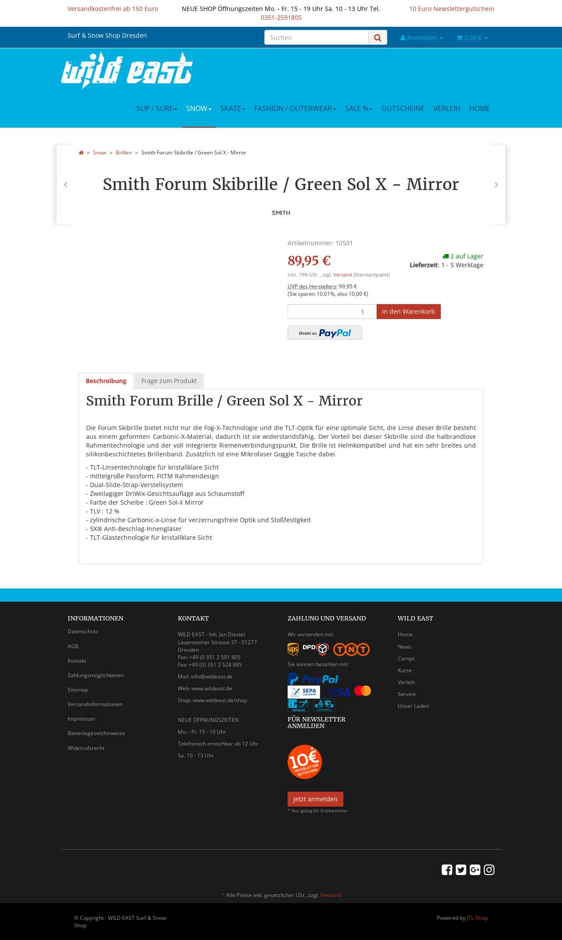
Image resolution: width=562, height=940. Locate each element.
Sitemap (78, 689)
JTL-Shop (477, 918)
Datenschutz (83, 631)
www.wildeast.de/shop (220, 700)
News (404, 646)
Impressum (81, 718)
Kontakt (77, 660)
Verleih (447, 108)
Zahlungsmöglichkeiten (96, 675)
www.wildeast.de (211, 688)
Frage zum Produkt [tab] (169, 381)
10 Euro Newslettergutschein (451, 8)
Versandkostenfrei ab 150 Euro (113, 8)
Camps (406, 658)
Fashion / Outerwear (295, 108)
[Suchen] (316, 37)
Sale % (359, 108)
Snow (199, 108)
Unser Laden (413, 706)
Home (479, 108)
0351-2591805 (281, 17)
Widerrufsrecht (86, 748)
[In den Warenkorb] (408, 311)
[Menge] (332, 311)
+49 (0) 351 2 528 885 (215, 664)
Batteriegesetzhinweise (96, 733)
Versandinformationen (95, 704)
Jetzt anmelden (315, 799)
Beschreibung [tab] (106, 381)
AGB (73, 646)
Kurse (405, 670)
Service (407, 694)
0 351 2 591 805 (221, 657)
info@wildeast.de (212, 676)
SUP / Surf (156, 108)
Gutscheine (403, 108)
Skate (232, 108)
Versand (343, 275)
